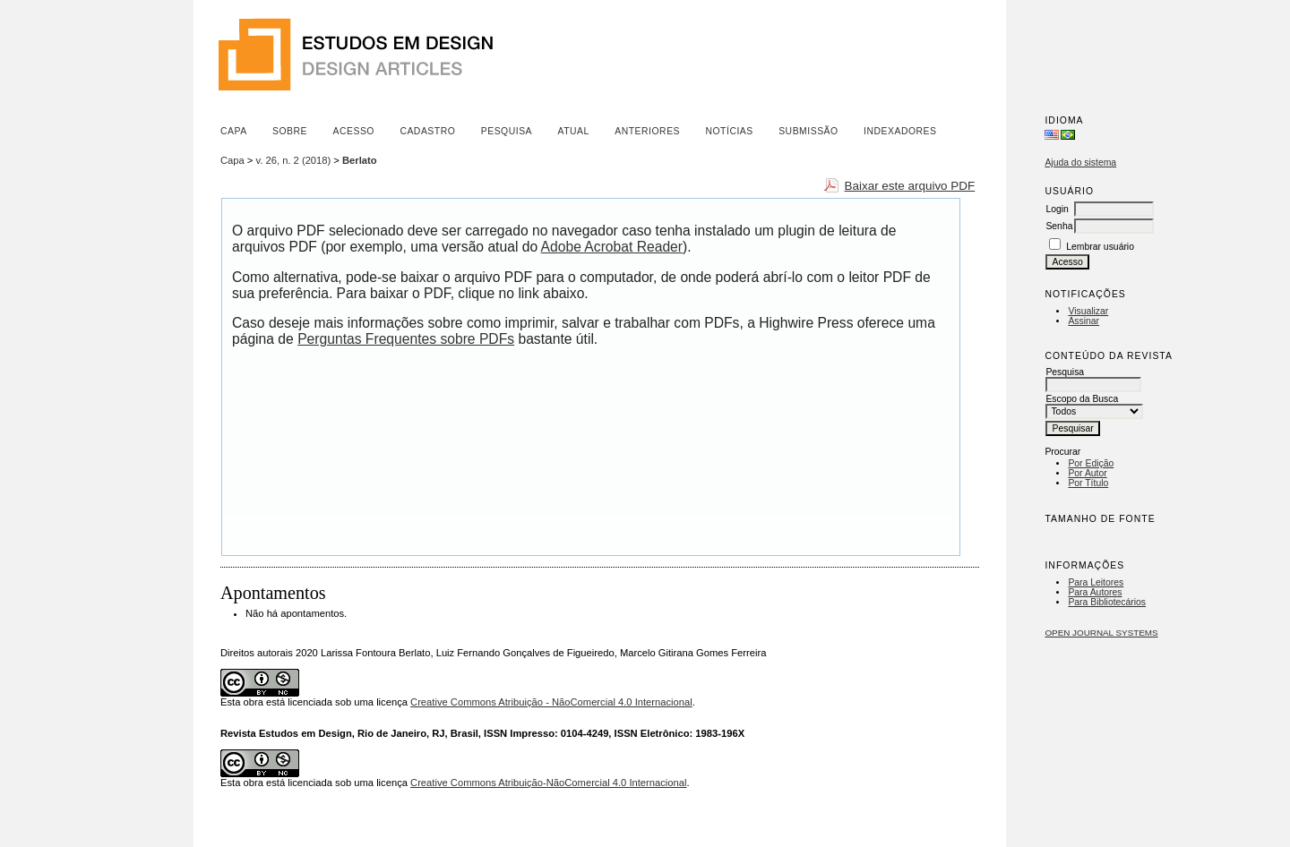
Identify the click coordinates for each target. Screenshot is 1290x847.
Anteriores (647, 131)
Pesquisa (506, 131)
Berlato (359, 160)
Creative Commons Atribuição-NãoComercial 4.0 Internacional (548, 782)
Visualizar (1088, 311)
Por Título (1088, 483)
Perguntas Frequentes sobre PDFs (405, 338)
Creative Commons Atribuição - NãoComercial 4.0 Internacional (551, 702)
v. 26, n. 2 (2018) (293, 160)
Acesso (353, 131)
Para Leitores (1095, 582)
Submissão (808, 131)
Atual (573, 131)
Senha (1058, 226)
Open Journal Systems (1101, 632)
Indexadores (900, 131)
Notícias (728, 131)
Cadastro (427, 131)
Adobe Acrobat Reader (612, 246)
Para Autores (1095, 592)
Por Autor (1087, 473)
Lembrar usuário (1100, 247)
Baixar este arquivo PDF (910, 185)
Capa (233, 131)
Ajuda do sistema (1080, 162)
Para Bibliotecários (1107, 602)
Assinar (1083, 321)
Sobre (289, 131)
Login (1056, 209)
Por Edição (1091, 463)
